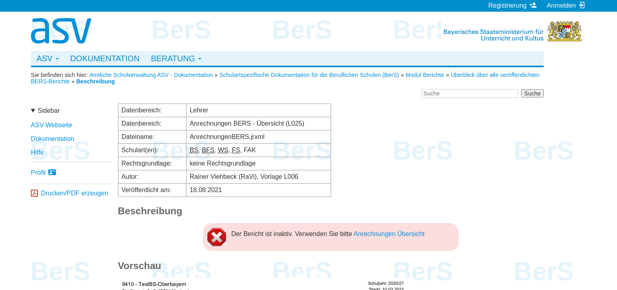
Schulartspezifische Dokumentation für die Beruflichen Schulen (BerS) (309, 75)
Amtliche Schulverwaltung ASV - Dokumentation (151, 75)
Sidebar (49, 110)
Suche (532, 93)
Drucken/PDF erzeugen (74, 193)
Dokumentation (105, 58)
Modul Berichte (425, 75)
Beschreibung (95, 81)
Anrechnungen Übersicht (389, 233)
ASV (48, 58)
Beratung (176, 58)
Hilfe (37, 152)
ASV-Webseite (51, 125)
